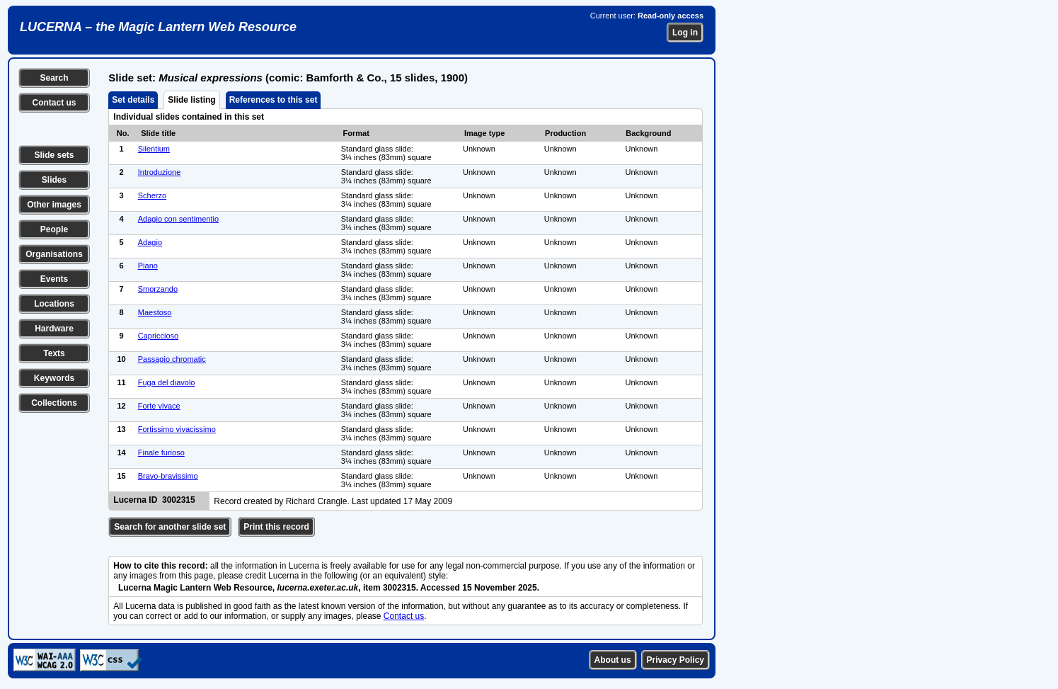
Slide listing (191, 100)
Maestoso (155, 312)
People (54, 229)
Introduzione (159, 172)
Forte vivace (159, 406)
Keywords (54, 378)
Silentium (154, 148)
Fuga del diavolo (166, 382)
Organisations (54, 254)
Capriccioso (158, 335)
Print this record (276, 527)
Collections (54, 403)
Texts (53, 353)
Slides (54, 180)
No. (123, 133)
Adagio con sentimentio (178, 219)
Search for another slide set (170, 527)
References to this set (273, 100)
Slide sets (54, 155)
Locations (54, 304)
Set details (133, 100)
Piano (148, 265)
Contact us (54, 103)
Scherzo (152, 195)
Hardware (54, 329)
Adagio (150, 242)
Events (54, 279)
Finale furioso (161, 452)
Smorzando (158, 289)
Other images (54, 205)
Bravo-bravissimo (168, 476)
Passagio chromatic (172, 359)
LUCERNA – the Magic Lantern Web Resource (158, 27)
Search (54, 78)
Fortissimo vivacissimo (177, 429)
